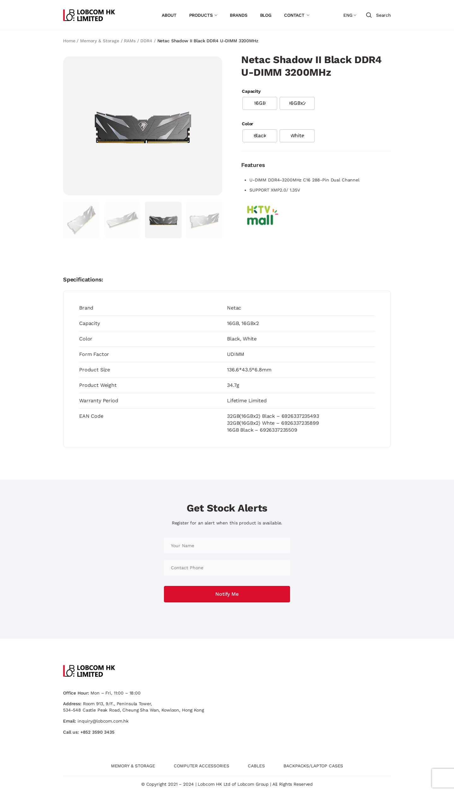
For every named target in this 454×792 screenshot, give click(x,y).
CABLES (256, 765)
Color (247, 123)
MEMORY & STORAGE (133, 765)
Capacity (251, 91)
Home (69, 40)
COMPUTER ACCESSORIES (201, 765)
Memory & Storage (99, 40)
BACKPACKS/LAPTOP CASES (313, 765)
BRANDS (238, 15)
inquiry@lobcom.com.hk (103, 721)
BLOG (265, 15)
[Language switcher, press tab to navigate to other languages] (349, 15)
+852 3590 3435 (97, 732)
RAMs (129, 40)
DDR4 (146, 40)
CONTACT (294, 15)
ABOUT (169, 15)
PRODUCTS (201, 15)
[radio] (259, 103)
